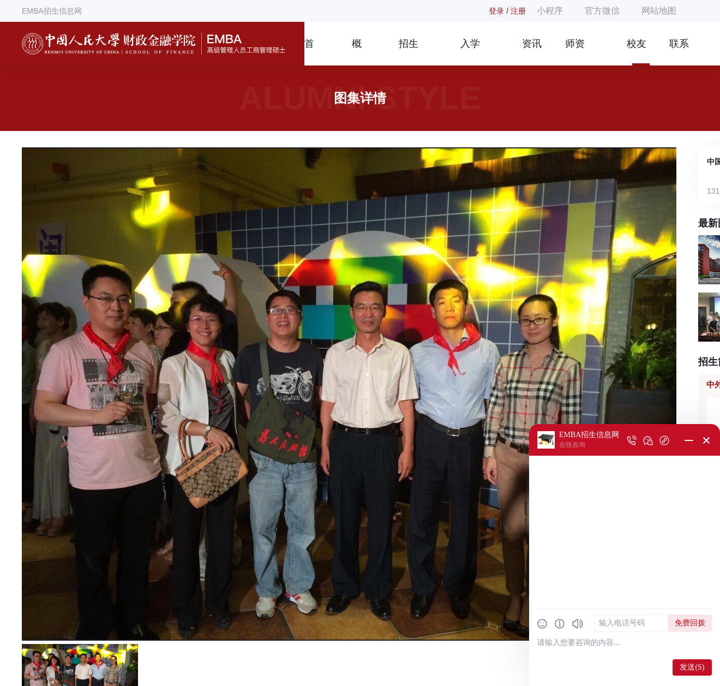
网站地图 (658, 10)
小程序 (550, 10)
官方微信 (602, 10)
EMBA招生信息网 (52, 11)
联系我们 (679, 51)
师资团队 (575, 51)
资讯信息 (532, 51)
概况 (357, 51)
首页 (309, 51)
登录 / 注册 (507, 11)
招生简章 (408, 51)
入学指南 (470, 51)
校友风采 (636, 51)
